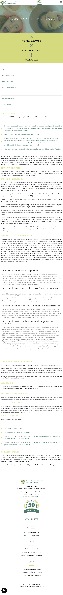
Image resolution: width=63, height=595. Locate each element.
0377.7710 (33, 529)
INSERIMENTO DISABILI (8, 75)
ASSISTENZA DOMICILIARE (9, 87)
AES (3, 70)
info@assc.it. (35, 388)
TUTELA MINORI (6, 104)
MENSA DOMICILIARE (7, 81)
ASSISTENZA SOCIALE (8, 93)
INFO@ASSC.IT (34, 50)
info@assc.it (24, 459)
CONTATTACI (31, 60)
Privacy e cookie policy (32, 590)
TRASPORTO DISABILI (8, 99)
